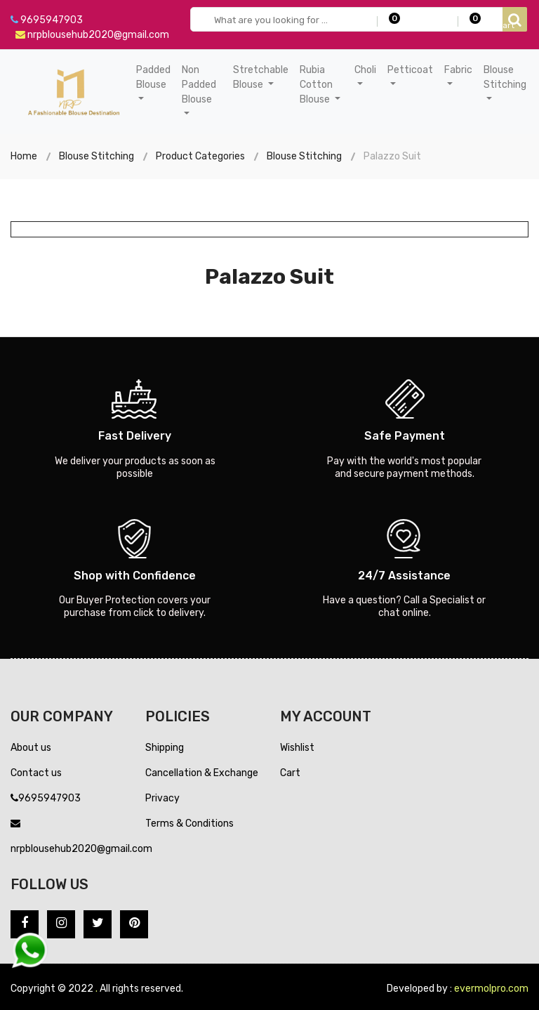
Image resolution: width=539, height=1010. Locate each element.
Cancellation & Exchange (201, 773)
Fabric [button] (458, 70)
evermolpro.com (491, 989)
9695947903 (47, 20)
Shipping (164, 748)
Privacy (162, 798)
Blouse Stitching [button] (505, 77)
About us (31, 748)
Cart (290, 773)
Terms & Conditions (189, 823)
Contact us (36, 773)
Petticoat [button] (410, 70)
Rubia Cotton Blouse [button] (316, 84)
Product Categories (200, 156)
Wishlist (297, 748)
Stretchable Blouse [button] (260, 77)
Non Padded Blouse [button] (199, 84)
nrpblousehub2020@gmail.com (92, 35)
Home (24, 156)
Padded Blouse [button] (153, 77)
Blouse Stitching (96, 156)
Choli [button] (365, 70)
